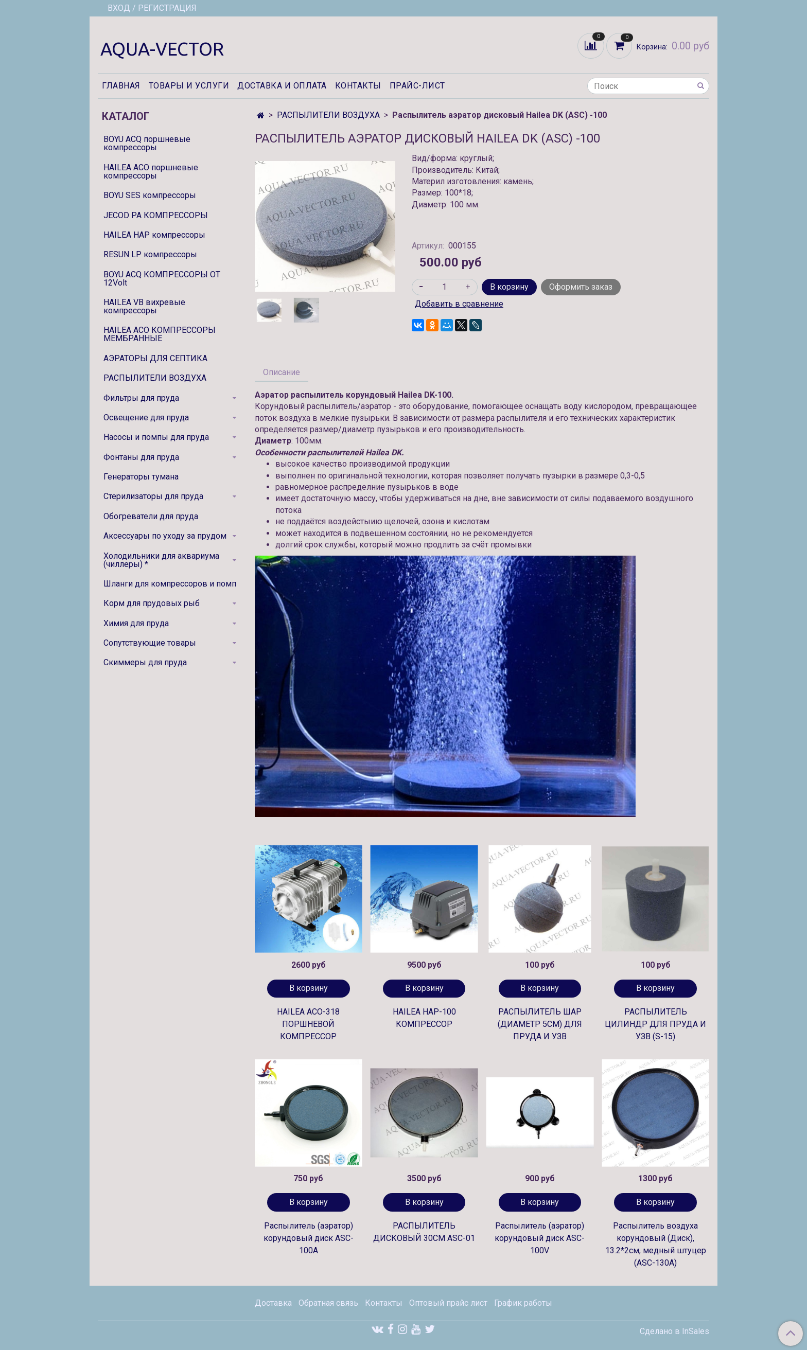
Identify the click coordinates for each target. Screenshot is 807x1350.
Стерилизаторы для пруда (153, 496)
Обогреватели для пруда (150, 516)
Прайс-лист (417, 86)
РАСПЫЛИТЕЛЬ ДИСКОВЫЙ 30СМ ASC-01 (424, 1232)
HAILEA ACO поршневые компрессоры (150, 172)
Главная (121, 86)
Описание (281, 372)
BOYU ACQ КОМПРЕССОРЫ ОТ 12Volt (161, 279)
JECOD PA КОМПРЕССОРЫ (155, 215)
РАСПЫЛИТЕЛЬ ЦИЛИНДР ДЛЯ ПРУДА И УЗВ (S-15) (655, 1024)
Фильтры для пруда (141, 398)
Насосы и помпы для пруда (156, 437)
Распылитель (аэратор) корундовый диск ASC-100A (309, 1238)
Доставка (273, 1303)
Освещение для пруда (146, 417)
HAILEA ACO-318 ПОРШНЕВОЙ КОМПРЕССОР (308, 1024)
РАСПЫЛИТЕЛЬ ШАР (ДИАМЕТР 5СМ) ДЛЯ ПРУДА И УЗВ (540, 1024)
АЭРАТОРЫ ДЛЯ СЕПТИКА (155, 358)
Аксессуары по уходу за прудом (164, 536)
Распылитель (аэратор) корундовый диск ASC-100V (540, 1238)
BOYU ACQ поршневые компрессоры (146, 143)
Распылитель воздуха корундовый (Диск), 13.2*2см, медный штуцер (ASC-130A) (655, 1244)
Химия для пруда (136, 623)
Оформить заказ (580, 287)
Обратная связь (328, 1303)
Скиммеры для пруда (145, 662)
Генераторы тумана (141, 477)
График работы (523, 1303)
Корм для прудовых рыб (151, 603)
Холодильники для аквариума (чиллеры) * (161, 560)
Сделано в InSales (674, 1331)
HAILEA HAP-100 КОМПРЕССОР (424, 1018)
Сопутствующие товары (149, 643)
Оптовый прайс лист (448, 1303)
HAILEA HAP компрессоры (154, 235)
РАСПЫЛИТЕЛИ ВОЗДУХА (328, 115)
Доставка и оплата (282, 86)
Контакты (358, 86)
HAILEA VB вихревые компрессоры (144, 306)
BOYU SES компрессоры (149, 195)
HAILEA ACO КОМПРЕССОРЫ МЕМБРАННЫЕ (159, 334)
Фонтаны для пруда (141, 457)
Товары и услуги (189, 86)
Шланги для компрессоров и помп (169, 584)
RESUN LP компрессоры (150, 254)
